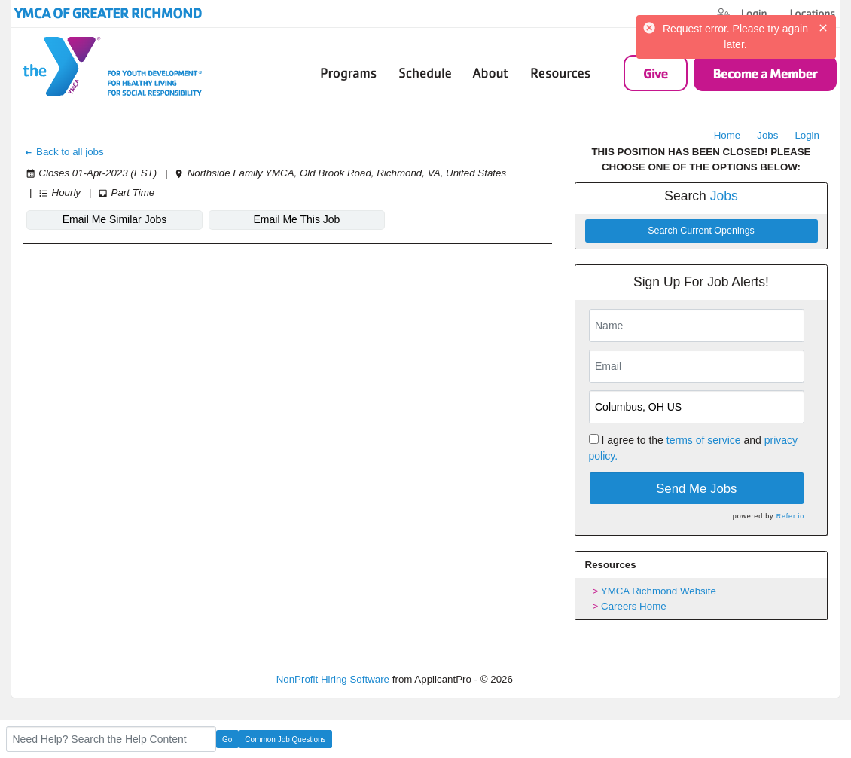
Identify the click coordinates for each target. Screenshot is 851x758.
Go (227, 739)
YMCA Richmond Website (658, 591)
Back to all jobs (63, 151)
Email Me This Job (297, 219)
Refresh (557, 679)
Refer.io (790, 516)
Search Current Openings (701, 230)
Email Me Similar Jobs (114, 219)
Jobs (767, 135)
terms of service (703, 440)
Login (807, 135)
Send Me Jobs (696, 488)
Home (727, 135)
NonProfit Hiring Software (332, 679)
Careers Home (633, 606)
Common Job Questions (285, 739)
